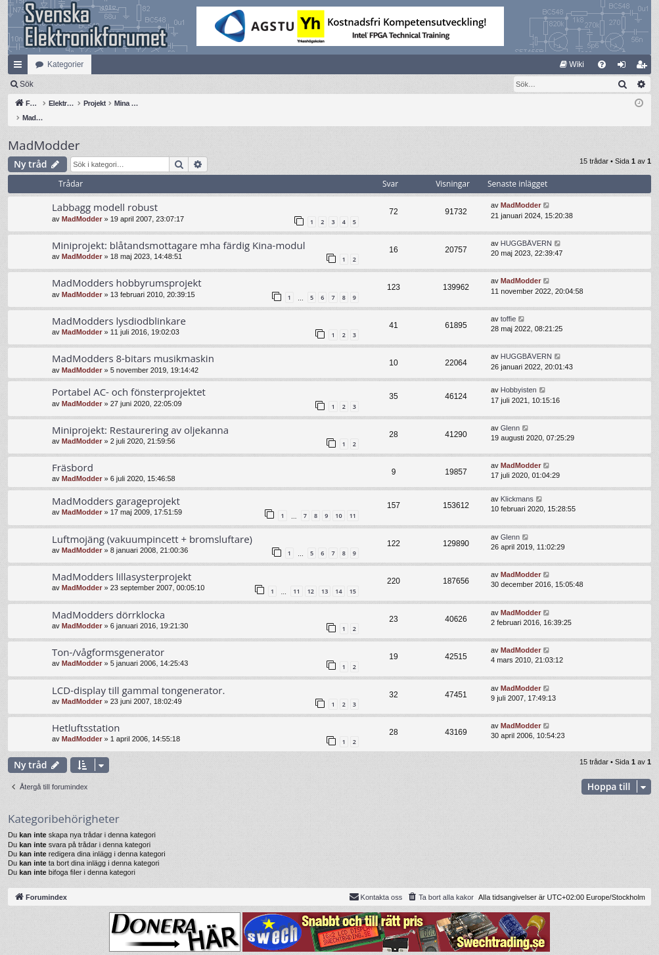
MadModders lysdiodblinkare (119, 307)
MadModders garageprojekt (116, 487)
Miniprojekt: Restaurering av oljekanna (140, 416)
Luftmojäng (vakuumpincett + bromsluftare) (152, 525)
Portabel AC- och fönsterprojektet (129, 377)
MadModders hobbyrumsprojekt (127, 268)
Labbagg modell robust (105, 193)
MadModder (44, 131)
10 (338, 502)
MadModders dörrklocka (108, 600)
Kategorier (65, 64)
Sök (95, 84)
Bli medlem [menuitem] (644, 67)
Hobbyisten (519, 376)
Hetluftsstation (86, 713)
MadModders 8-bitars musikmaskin (133, 344)
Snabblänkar (20, 67)
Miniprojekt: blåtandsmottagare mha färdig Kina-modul (178, 231)
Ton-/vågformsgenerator (108, 638)
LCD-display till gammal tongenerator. (138, 676)
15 (353, 577)
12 (310, 577)
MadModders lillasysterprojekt (121, 562)
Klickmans (517, 485)
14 (338, 577)
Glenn (510, 414)
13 (324, 577)
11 (353, 502)
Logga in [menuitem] (624, 67)
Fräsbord (72, 453)
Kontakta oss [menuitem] (376, 882)
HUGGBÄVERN (526, 229)
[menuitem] (572, 64)
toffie (508, 305)
